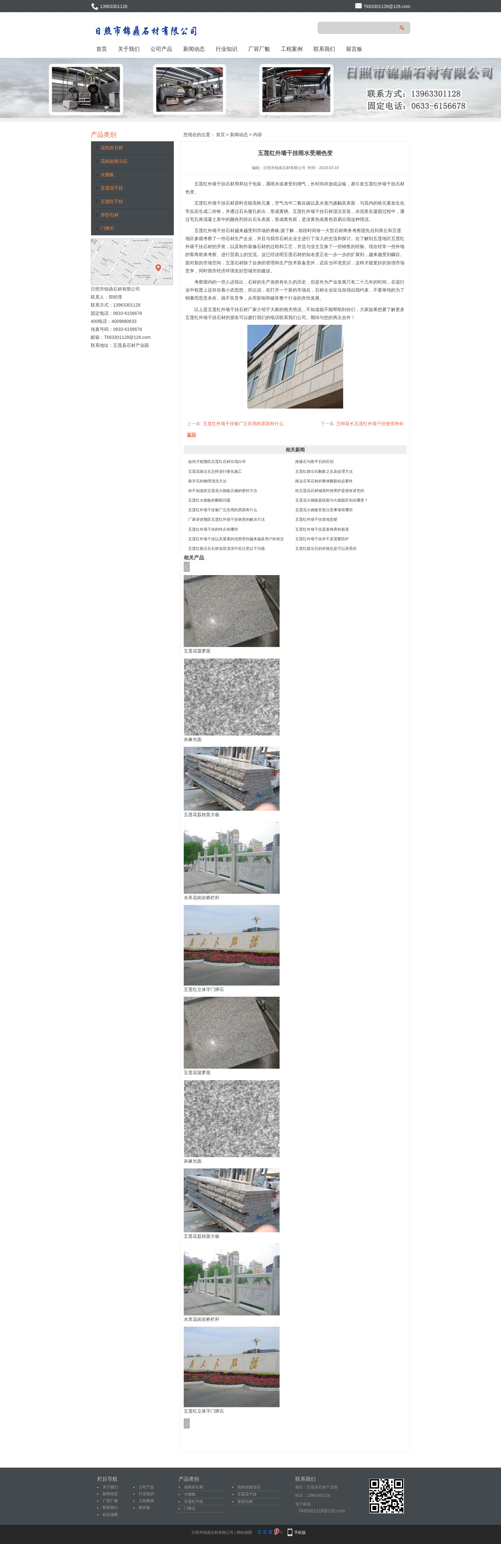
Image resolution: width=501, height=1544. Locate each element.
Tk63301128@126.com (387, 6)
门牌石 (107, 228)
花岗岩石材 (112, 147)
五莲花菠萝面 (197, 650)
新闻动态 (194, 49)
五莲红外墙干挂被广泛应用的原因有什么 (243, 423)
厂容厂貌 (259, 49)
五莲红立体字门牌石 (204, 989)
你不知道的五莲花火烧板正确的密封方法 (222, 490)
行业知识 (226, 49)
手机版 (300, 1532)
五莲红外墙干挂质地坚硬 (316, 519)
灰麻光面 (193, 739)
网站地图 (244, 1532)
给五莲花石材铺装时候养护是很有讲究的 (329, 490)
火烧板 (107, 174)
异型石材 (110, 214)
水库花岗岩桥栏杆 (202, 897)
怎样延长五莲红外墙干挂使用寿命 (370, 423)
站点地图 (110, 1514)
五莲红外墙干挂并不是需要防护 (322, 539)
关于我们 (129, 49)
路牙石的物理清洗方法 (207, 481)
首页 (101, 49)
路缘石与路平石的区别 (314, 461)
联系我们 (324, 49)
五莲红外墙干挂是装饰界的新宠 (322, 529)
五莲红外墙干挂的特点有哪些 (213, 529)
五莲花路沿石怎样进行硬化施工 (215, 471)
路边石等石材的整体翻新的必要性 (324, 481)
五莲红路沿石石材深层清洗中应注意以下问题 (226, 548)
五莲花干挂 (112, 188)
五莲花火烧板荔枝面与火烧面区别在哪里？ (331, 500)
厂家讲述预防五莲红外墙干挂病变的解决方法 (226, 519)
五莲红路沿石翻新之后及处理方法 (324, 471)
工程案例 (292, 49)
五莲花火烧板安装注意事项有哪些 (324, 510)
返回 (191, 434)
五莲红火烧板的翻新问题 (209, 500)
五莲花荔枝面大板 (202, 814)
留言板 (354, 49)
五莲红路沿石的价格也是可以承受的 (326, 548)
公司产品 (161, 49)
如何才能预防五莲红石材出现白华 (217, 461)
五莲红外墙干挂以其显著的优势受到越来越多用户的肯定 (236, 539)
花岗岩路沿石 (114, 161)
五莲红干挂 (112, 201)
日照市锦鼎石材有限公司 (284, 168)
